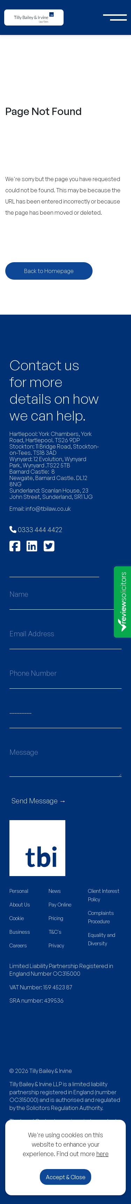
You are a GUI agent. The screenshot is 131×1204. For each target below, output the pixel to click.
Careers (18, 945)
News (55, 891)
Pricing (56, 918)
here (102, 1154)
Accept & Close (66, 1177)
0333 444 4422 (35, 529)
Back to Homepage (49, 270)
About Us (19, 905)
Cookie (16, 918)
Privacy (56, 945)
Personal (18, 891)
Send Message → (39, 800)
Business (19, 932)
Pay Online (60, 905)
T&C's (55, 932)
